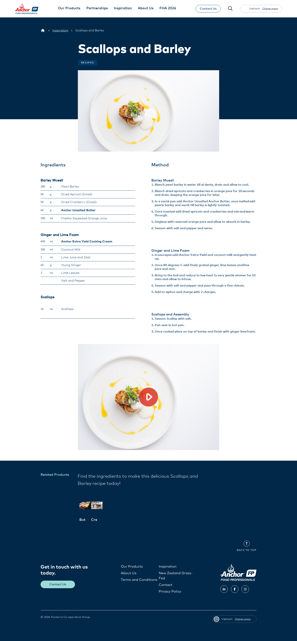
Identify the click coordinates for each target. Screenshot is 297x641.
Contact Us (207, 8)
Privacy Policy (170, 591)
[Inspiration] (60, 30)
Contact (165, 585)
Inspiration (168, 566)
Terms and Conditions (139, 580)
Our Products (132, 566)
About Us (128, 573)
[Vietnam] (43, 30)
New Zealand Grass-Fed (176, 576)
